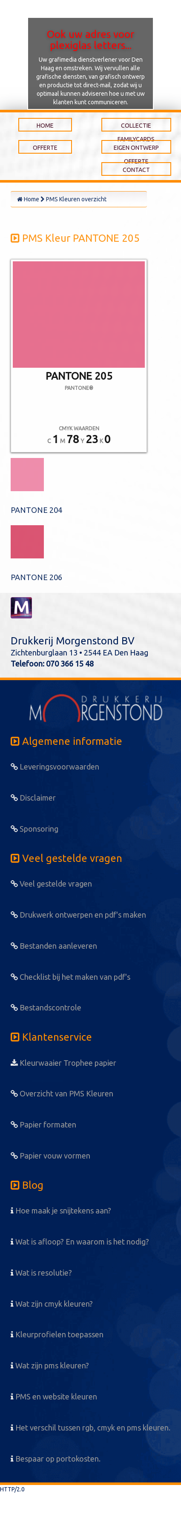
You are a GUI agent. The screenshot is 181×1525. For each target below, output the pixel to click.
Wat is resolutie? (41, 1272)
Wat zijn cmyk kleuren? (52, 1303)
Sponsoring (34, 828)
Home (28, 199)
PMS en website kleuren (54, 1396)
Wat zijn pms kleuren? (50, 1365)
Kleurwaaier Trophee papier (63, 1063)
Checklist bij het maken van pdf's (70, 977)
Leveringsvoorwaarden (55, 766)
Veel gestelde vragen (51, 883)
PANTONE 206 (36, 577)
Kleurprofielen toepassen (57, 1334)
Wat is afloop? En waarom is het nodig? (80, 1241)
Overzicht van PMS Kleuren (62, 1093)
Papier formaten (43, 1124)
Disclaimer (33, 797)
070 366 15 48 (70, 663)
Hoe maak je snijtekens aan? (61, 1210)
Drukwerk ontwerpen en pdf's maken (78, 914)
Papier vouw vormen (50, 1155)
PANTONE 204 (36, 510)
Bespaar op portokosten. (56, 1458)
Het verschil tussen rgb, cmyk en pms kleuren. (90, 1427)
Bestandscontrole (46, 1007)
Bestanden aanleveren (54, 945)
